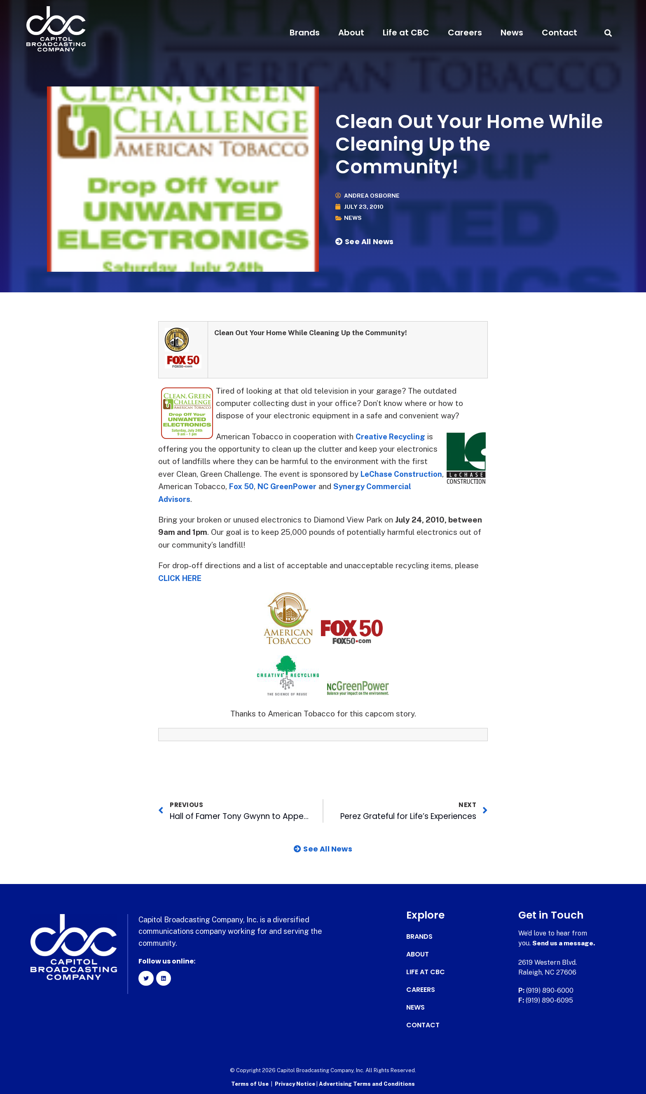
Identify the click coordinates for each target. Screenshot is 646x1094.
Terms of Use (250, 1084)
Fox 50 (296, 486)
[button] (608, 33)
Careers (465, 32)
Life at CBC (406, 32)
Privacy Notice (295, 1084)
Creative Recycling (392, 436)
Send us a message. (564, 943)
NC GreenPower (343, 486)
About (351, 32)
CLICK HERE (182, 578)
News (512, 32)
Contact (559, 32)
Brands (305, 32)
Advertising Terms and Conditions (367, 1084)
